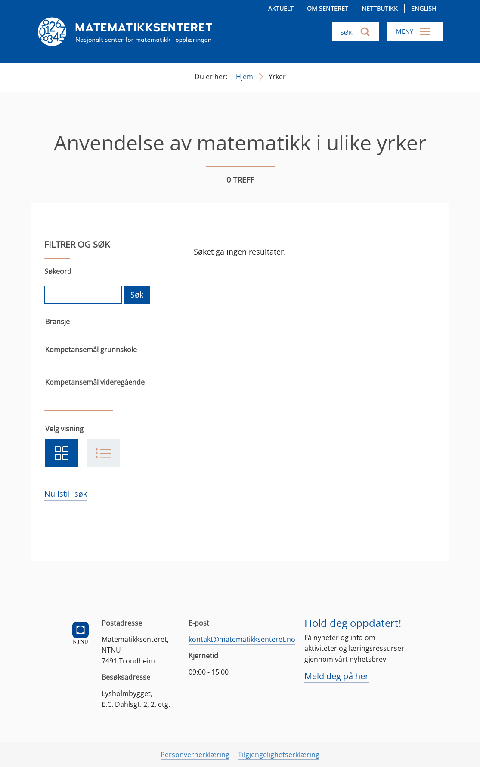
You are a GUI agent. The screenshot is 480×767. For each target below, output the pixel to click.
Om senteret (327, 8)
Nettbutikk (380, 8)
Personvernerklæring (195, 754)
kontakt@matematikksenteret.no (242, 639)
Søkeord (57, 271)
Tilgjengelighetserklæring (278, 754)
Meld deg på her (336, 676)
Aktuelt (281, 8)
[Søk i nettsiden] (355, 31)
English (423, 8)
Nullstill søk (65, 493)
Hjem (244, 76)
